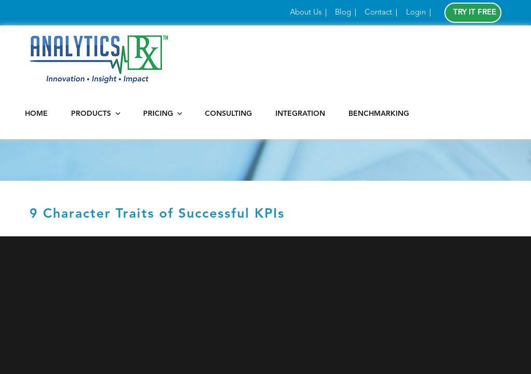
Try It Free (474, 13)
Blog (343, 13)
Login (416, 13)
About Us (306, 13)
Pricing (158, 113)
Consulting (228, 113)
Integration (300, 113)
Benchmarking (378, 113)
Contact (378, 13)
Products (91, 113)
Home (36, 113)
